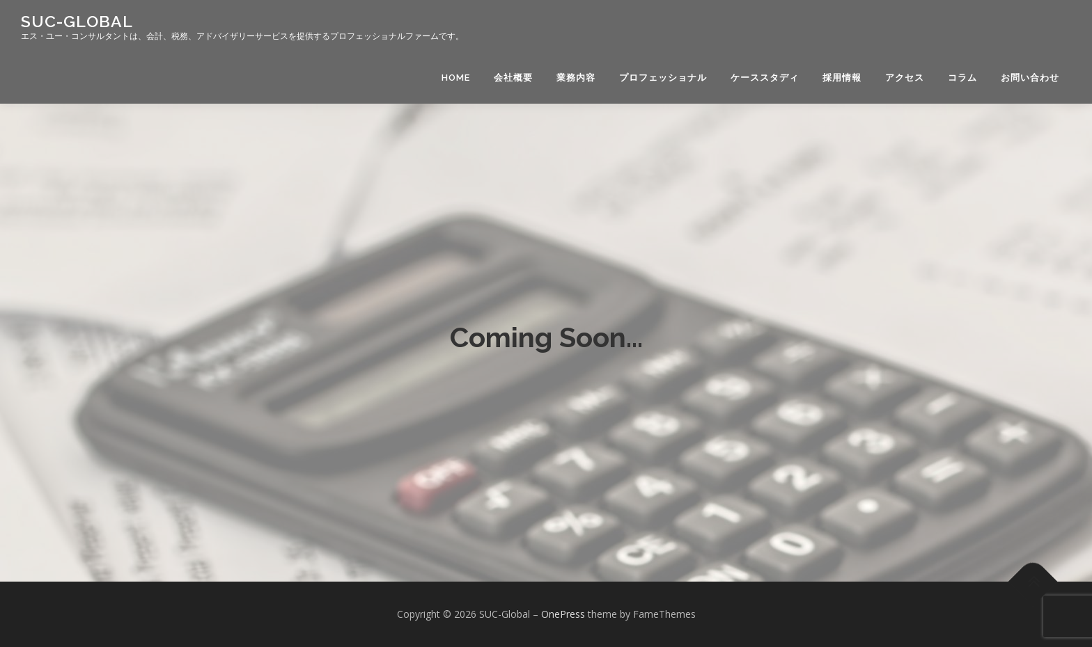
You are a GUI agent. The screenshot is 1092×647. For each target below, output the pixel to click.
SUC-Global (77, 21)
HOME (456, 77)
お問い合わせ (1030, 77)
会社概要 (513, 77)
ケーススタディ (765, 77)
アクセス (904, 77)
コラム (962, 77)
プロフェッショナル (663, 77)
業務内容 (575, 77)
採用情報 (841, 77)
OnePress (563, 614)
